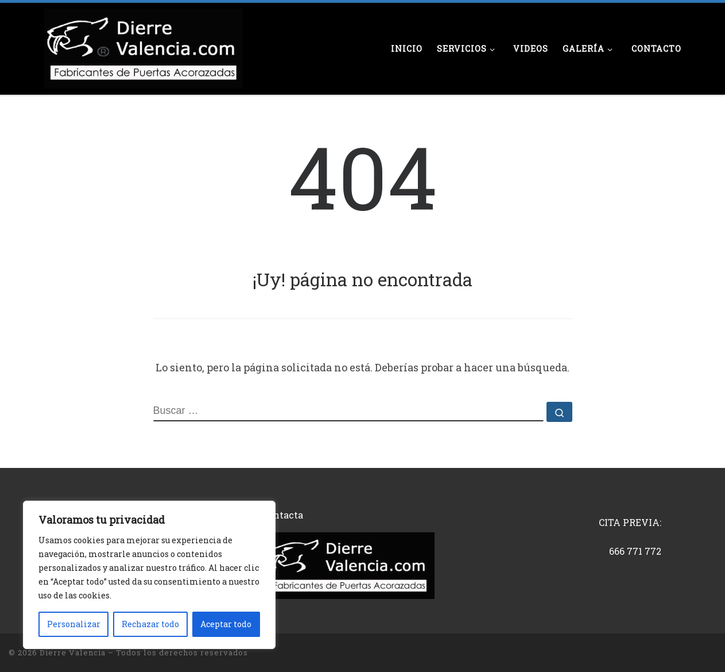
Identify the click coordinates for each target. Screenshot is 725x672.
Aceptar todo (225, 624)
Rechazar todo (150, 624)
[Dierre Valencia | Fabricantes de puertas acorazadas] (143, 46)
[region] (149, 575)
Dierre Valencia (73, 652)
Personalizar (73, 624)
